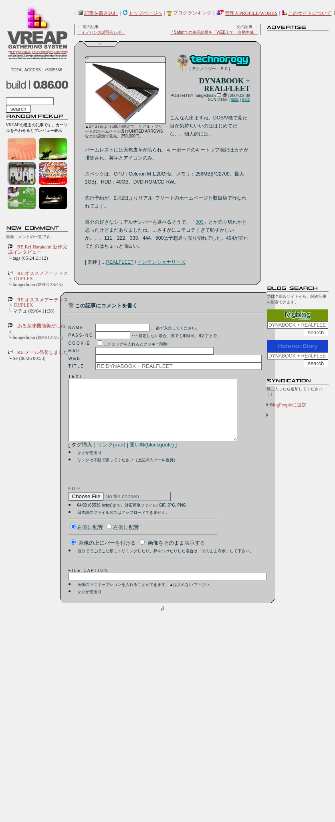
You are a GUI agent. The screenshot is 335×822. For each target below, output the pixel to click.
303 (200, 222)
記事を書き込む (101, 13)
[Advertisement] (298, 154)
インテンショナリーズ (161, 262)
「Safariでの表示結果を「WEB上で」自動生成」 (214, 32)
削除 (246, 99)
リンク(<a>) (111, 457)
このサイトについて (309, 13)
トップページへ (145, 13)
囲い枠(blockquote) (151, 457)
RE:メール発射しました (42, 352)
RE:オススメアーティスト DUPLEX (38, 276)
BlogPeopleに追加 (288, 405)
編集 (235, 99)
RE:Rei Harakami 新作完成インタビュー (37, 249)
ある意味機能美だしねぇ (36, 328)
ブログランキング (192, 13)
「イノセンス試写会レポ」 (101, 32)
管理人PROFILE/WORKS (251, 13)
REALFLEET (119, 262)
